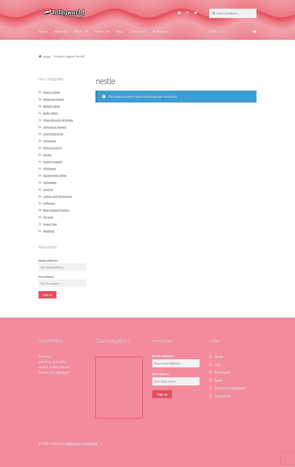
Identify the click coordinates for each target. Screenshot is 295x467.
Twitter (196, 13)
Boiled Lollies (51, 106)
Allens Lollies (51, 92)
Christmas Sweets (54, 127)
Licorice (48, 189)
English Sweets (52, 162)
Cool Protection (53, 134)
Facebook (179, 13)
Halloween (50, 182)
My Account (161, 31)
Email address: (48, 260)
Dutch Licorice (52, 148)
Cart (217, 364)
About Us (60, 31)
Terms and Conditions (229, 388)
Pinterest (187, 13)
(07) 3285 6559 (59, 372)
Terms (98, 31)
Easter (47, 155)
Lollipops (49, 203)
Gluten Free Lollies (55, 175)
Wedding (48, 231)
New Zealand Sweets (56, 210)
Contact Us (137, 31)
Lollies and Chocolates (57, 196)
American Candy (53, 99)
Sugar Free (50, 224)
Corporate (49, 141)
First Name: (46, 277)
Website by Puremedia (81, 443)
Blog (119, 31)
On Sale (48, 217)
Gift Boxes (49, 168)
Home (43, 31)
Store (78, 31)
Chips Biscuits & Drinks (58, 120)
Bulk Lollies (50, 113)
